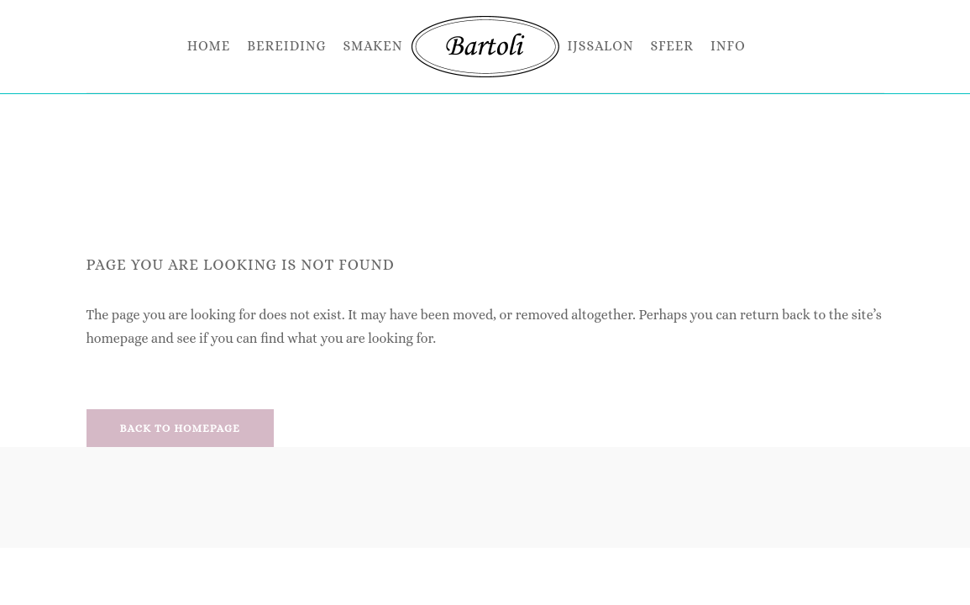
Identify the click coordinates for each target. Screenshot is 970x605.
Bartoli (453, 124)
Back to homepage (180, 428)
